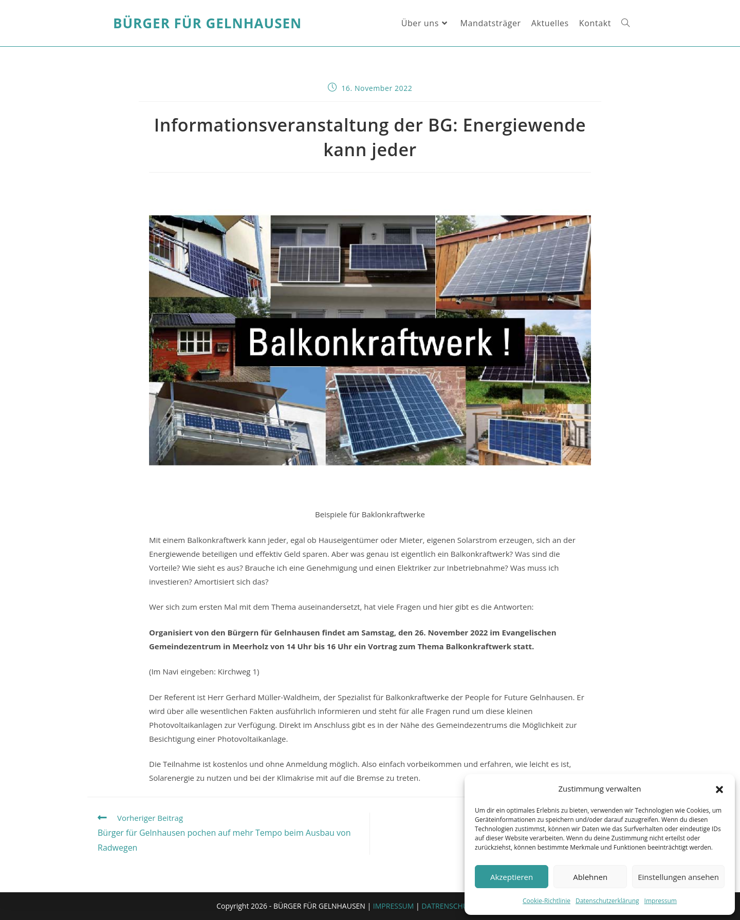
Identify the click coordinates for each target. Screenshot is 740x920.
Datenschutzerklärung (607, 900)
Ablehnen (590, 877)
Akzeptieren (511, 877)
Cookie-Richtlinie (546, 900)
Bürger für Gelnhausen (207, 23)
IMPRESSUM (393, 906)
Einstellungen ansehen (678, 877)
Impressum (660, 900)
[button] (719, 789)
